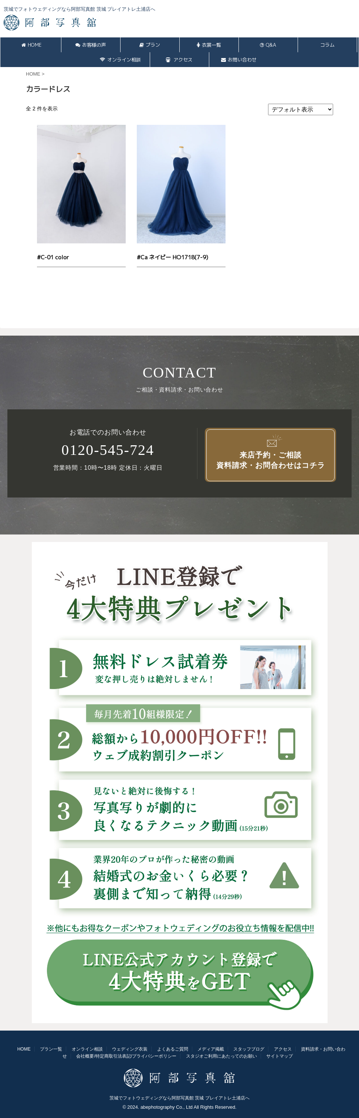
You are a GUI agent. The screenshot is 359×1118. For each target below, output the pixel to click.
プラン (149, 44)
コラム (327, 44)
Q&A (268, 44)
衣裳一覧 (209, 44)
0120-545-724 (107, 450)
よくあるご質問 (172, 1049)
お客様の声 (90, 44)
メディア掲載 (210, 1049)
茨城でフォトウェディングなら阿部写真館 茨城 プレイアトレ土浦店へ (179, 1098)
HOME (31, 44)
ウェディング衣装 (130, 1049)
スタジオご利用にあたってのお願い (221, 1056)
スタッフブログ (248, 1049)
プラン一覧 (51, 1049)
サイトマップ (279, 1056)
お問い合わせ (239, 59)
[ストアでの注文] (300, 109)
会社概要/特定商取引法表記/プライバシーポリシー (126, 1056)
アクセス (179, 59)
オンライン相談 (120, 59)
